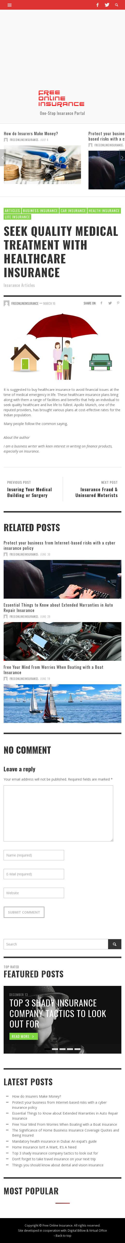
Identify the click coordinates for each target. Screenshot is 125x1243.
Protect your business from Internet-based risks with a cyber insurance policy (60, 545)
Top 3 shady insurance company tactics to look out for (55, 1153)
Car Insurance (73, 210)
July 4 (44, 140)
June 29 (45, 616)
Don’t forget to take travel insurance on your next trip (54, 1159)
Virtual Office (98, 1230)
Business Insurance (40, 210)
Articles (12, 210)
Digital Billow (77, 1230)
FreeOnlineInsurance (24, 140)
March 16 (49, 303)
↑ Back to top (63, 1235)
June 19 (45, 679)
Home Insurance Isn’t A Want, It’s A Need (44, 1147)
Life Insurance (17, 216)
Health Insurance (104, 210)
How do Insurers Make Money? (31, 133)
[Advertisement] (62, 53)
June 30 (45, 554)
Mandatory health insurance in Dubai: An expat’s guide (54, 1141)
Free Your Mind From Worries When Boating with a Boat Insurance (53, 669)
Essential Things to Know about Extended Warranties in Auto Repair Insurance (58, 607)
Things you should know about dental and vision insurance (57, 1165)
